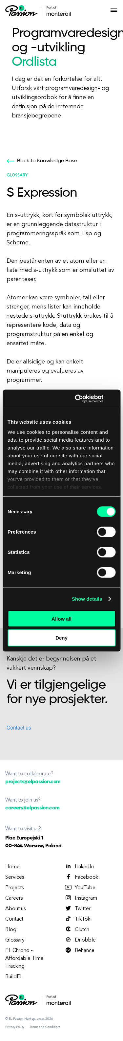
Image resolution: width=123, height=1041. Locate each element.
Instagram (80, 898)
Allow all (61, 618)
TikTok (77, 919)
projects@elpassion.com (33, 782)
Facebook (81, 877)
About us (15, 908)
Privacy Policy (14, 1027)
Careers (14, 898)
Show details (87, 599)
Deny (61, 638)
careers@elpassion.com (32, 808)
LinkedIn (79, 866)
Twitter (77, 908)
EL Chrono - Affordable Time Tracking (24, 958)
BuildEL (14, 976)
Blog (10, 929)
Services (14, 877)
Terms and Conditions (45, 1027)
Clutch (76, 929)
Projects (14, 888)
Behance (79, 950)
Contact (14, 919)
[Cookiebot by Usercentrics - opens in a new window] (77, 399)
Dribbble (80, 940)
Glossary (15, 940)
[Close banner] (113, 399)
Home (12, 867)
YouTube (79, 887)
